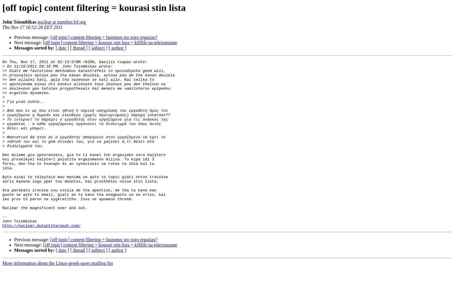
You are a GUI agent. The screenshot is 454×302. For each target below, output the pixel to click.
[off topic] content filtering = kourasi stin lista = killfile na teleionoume (110, 42)
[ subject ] (98, 47)
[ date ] (62, 47)
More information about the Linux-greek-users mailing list (57, 296)
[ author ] (117, 47)
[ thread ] (79, 47)
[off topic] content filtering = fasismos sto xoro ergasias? (103, 37)
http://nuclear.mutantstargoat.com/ (41, 259)
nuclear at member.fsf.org (61, 21)
